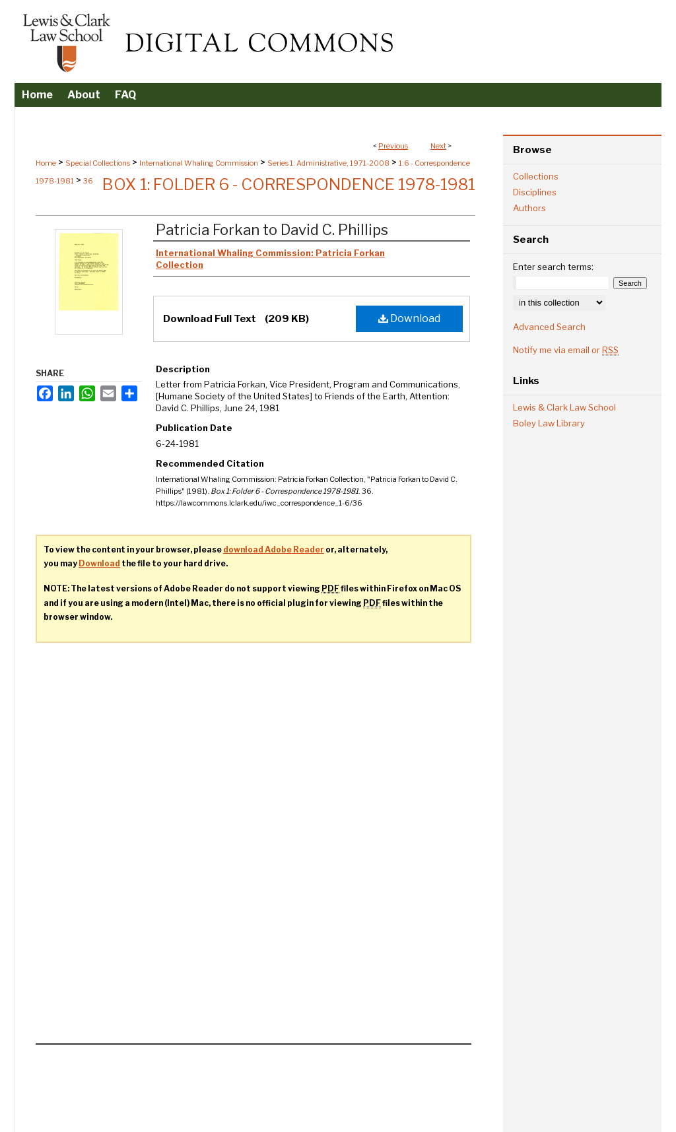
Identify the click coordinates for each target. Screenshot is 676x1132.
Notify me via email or (566, 350)
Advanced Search (549, 326)
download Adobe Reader (273, 549)
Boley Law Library (549, 423)
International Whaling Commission (198, 163)
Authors (529, 208)
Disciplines (535, 192)
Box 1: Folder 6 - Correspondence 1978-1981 (288, 184)
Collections (535, 176)
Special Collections (97, 163)
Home (46, 163)
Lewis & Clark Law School (564, 407)
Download (409, 318)
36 (88, 180)
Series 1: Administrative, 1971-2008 (328, 163)
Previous (393, 145)
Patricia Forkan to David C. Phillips (272, 229)
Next (438, 145)
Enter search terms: (553, 266)
